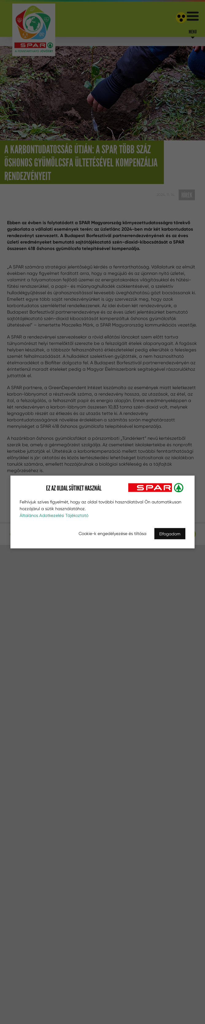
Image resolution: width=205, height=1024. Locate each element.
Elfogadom (169, 533)
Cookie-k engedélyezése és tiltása (112, 533)
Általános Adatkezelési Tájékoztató (54, 515)
